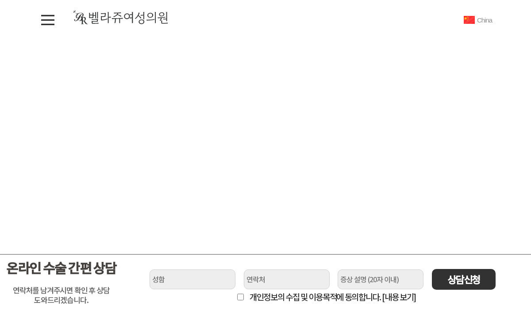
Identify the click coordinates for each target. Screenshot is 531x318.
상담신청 (463, 279)
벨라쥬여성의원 (120, 17)
